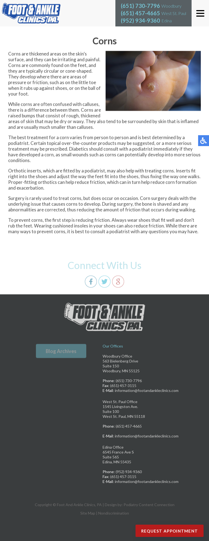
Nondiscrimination (113, 513)
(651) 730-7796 (140, 5)
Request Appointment (169, 530)
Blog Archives (61, 351)
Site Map (87, 513)
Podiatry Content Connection (149, 504)
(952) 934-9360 (140, 20)
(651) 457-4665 (140, 13)
